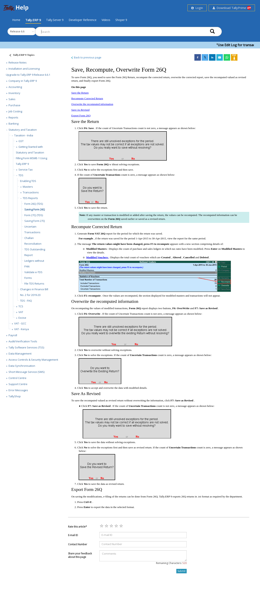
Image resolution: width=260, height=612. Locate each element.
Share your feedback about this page (80, 555)
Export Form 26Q (81, 115)
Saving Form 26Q (34, 209)
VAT (20, 312)
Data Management (20, 353)
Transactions (31, 192)
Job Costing (15, 111)
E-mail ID (73, 535)
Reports (13, 117)
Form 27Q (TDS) (33, 215)
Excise (22, 318)
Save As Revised (80, 109)
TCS (20, 306)
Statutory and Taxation (23, 129)
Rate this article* (77, 526)
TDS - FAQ (26, 300)
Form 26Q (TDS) (33, 204)
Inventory (14, 93)
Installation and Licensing (24, 68)
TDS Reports (30, 198)
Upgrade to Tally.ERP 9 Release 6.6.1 (28, 75)
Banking (13, 123)
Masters (28, 186)
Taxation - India (23, 135)
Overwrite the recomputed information (92, 104)
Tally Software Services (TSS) (26, 347)
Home (16, 20)
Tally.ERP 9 (33, 20)
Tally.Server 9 (55, 20)
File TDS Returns (34, 283)
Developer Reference (82, 20)
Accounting (15, 87)
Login (197, 8)
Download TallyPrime (231, 8)
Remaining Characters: (171, 563)
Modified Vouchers (97, 257)
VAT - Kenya (21, 329)
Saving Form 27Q (34, 221)
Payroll (13, 335)
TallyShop (15, 396)
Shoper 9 (121, 20)
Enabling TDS (28, 181)
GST (21, 141)
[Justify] (20, 55)
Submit (181, 571)
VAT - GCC (20, 323)
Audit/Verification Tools (23, 341)
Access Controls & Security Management (33, 359)
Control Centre (17, 378)
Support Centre (18, 384)
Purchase (14, 105)
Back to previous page (86, 57)
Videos (106, 20)
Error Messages (18, 390)
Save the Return (80, 92)
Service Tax (25, 169)
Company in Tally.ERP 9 (23, 81)
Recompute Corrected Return (87, 98)
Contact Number (77, 544)
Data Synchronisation (22, 366)
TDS (20, 175)
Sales (12, 99)
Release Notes (18, 62)
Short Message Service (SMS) (26, 372)
